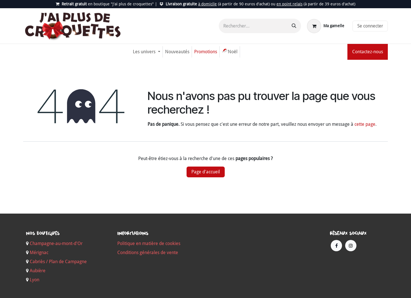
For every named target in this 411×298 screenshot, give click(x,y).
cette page (364, 124)
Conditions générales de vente (147, 252)
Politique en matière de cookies (148, 243)
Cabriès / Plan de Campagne (58, 261)
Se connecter (370, 26)
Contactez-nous (367, 51)
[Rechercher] (294, 26)
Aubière (38, 270)
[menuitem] (146, 52)
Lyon (34, 279)
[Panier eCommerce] (325, 26)
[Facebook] (336, 245)
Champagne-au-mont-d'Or (56, 243)
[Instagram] (350, 245)
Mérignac (38, 252)
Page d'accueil (205, 171)
